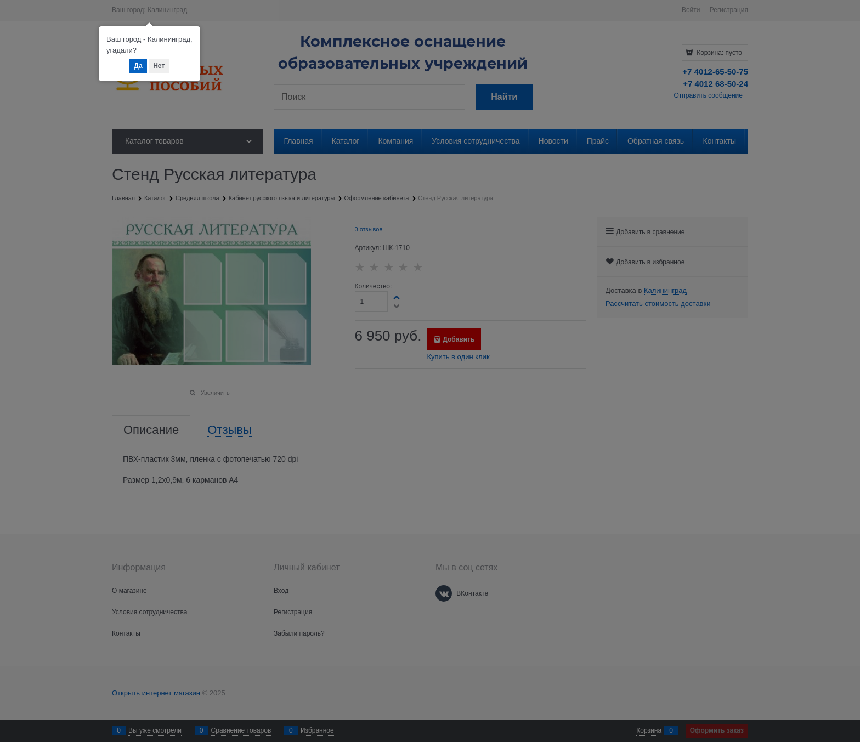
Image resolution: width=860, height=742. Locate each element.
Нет (159, 66)
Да (138, 66)
